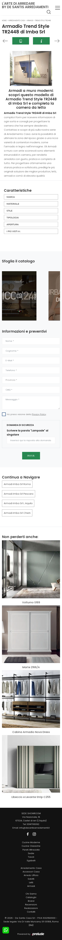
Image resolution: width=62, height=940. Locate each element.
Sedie (31, 853)
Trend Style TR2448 (43, 20)
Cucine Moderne (31, 842)
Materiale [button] (13, 203)
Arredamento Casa (16, 20)
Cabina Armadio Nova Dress (31, 732)
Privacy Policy (39, 414)
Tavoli (31, 856)
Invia (31, 455)
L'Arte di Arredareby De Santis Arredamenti (25, 5)
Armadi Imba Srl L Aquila (18, 503)
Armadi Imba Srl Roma (17, 484)
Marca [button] (11, 197)
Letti (31, 882)
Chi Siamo (31, 893)
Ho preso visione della (26, 414)
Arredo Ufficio (31, 875)
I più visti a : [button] (14, 231)
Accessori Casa (31, 871)
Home (4, 20)
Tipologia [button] (13, 217)
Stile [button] (9, 210)
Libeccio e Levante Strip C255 (31, 797)
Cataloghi (31, 897)
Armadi (30, 20)
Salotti (31, 878)
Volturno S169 (31, 602)
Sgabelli (31, 860)
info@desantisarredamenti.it (34, 827)
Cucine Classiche (31, 846)
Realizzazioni (31, 908)
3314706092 (33, 824)
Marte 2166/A (31, 667)
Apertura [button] (13, 224)
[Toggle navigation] (57, 7)
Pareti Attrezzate (31, 849)
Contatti (31, 911)
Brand (31, 901)
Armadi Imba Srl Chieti (17, 513)
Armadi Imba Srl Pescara (18, 493)
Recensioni (31, 904)
